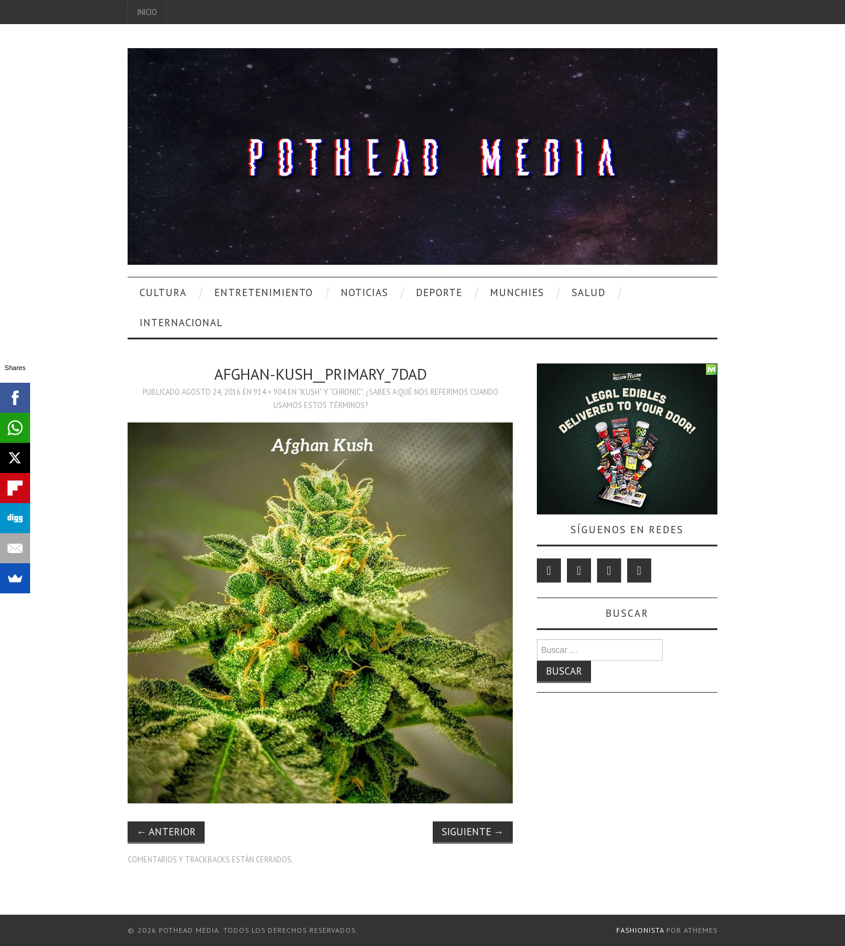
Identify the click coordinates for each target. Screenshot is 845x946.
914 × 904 (269, 392)
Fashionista (640, 930)
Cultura (163, 292)
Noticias (364, 292)
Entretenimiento (263, 292)
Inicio (147, 12)
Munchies (517, 292)
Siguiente (473, 831)
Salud (588, 292)
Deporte (439, 292)
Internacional (181, 322)
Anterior (166, 831)
